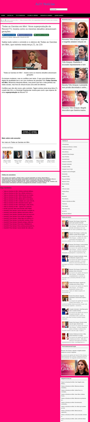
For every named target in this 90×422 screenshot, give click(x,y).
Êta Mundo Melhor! (67, 213)
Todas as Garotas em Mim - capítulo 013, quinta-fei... (18, 206)
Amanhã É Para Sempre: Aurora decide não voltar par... (19, 228)
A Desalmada (65, 144)
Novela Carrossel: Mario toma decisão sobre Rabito (18, 208)
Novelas (10, 15)
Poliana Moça (65, 191)
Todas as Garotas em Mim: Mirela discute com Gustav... (19, 195)
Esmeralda (64, 174)
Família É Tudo (65, 176)
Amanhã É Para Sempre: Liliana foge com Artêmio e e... (19, 218)
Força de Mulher (66, 179)
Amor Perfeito (65, 156)
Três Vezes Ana (66, 208)
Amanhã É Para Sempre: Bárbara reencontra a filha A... (19, 212)
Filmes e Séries (33, 15)
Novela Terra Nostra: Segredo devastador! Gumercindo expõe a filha (77, 297)
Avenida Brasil (65, 159)
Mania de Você (65, 181)
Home (3, 15)
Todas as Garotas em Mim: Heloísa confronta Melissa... (19, 191)
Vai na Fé (64, 211)
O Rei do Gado (65, 189)
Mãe (63, 186)
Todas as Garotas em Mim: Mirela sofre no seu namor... (19, 199)
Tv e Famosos (20, 15)
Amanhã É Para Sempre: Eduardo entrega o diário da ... (19, 222)
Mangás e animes (46, 15)
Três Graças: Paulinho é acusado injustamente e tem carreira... (74, 64)
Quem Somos (59, 15)
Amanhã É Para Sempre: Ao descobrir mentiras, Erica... (19, 220)
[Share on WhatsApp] (41, 35)
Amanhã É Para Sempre (68, 154)
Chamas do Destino (67, 161)
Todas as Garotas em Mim (68, 201)
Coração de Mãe (66, 166)
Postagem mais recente (25, 132)
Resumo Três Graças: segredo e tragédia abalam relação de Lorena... (74, 41)
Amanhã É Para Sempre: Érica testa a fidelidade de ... (18, 224)
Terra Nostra (65, 198)
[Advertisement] (75, 128)
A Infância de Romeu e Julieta (69, 146)
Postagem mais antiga (34, 132)
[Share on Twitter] (9, 35)
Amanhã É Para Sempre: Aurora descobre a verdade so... (19, 210)
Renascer (64, 196)
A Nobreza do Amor (67, 149)
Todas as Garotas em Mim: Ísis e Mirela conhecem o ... (19, 193)
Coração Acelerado (67, 164)
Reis (63, 194)
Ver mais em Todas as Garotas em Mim (15, 142)
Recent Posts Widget (66, 114)
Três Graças (65, 206)
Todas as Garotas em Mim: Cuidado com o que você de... (19, 201)
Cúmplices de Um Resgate (68, 171)
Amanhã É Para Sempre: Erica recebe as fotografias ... (19, 216)
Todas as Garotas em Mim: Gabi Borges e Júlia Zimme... (19, 204)
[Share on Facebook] (24, 35)
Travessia (64, 203)
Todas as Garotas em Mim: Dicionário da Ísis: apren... (18, 202)
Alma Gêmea (65, 151)
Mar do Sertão (65, 184)
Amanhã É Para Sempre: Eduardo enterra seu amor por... (19, 214)
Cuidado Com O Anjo (67, 169)
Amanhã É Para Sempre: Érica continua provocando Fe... (19, 226)
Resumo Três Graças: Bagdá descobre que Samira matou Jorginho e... (74, 110)
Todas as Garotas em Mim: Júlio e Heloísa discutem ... (18, 197)
